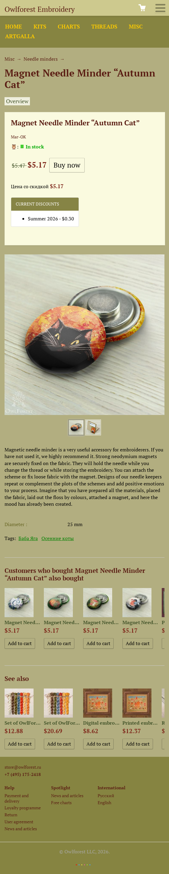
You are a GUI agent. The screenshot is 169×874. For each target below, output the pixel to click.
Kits (40, 26)
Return (11, 815)
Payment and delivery (17, 798)
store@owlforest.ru (23, 767)
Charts (69, 26)
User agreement (19, 822)
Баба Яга (28, 538)
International (111, 788)
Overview (17, 101)
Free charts (61, 802)
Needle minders (41, 59)
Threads (104, 26)
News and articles (21, 828)
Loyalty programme (23, 808)
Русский (106, 795)
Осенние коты (57, 538)
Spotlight (60, 788)
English (104, 802)
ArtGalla (20, 36)
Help (10, 788)
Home (13, 26)
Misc (136, 26)
